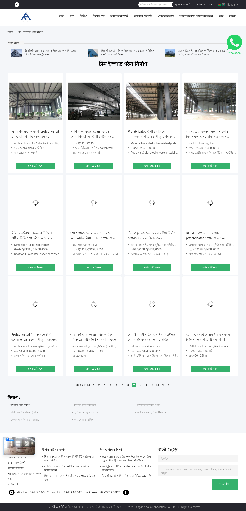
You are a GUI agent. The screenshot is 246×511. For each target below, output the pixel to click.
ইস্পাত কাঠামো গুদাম (148, 405)
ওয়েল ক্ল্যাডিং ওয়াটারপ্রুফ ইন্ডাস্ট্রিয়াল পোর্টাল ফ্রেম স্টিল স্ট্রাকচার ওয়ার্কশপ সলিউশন (126, 458)
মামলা (232, 16)
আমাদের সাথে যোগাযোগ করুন (196, 16)
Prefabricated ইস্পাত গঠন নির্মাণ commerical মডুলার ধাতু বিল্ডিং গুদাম (35, 337)
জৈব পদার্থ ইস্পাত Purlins (25, 419)
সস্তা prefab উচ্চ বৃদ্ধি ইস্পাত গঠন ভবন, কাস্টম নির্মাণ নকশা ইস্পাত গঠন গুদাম (93, 236)
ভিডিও (83, 16)
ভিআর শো (98, 16)
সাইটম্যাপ (13, 484)
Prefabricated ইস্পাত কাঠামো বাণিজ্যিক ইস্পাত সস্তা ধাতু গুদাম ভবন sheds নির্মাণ (151, 134)
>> (163, 384)
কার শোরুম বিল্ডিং (83, 419)
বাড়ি (61, 16)
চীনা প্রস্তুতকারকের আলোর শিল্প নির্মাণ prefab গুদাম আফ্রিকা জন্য (151, 235)
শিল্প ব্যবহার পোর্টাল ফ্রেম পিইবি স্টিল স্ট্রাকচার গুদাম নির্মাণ (69, 458)
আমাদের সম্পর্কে (119, 16)
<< (98, 384)
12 (151, 384)
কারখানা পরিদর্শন (143, 16)
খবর (221, 16)
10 (139, 384)
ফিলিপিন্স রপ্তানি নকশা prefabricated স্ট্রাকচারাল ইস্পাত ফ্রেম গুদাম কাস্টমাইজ (35, 134)
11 (145, 384)
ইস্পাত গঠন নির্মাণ (20, 405)
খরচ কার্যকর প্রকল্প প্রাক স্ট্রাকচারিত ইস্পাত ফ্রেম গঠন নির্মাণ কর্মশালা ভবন (93, 337)
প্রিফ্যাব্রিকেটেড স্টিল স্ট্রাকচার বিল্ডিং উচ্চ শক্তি (127, 475)
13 (157, 384)
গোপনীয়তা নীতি (57, 507)
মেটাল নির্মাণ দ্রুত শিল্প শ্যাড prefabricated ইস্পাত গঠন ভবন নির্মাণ (206, 236)
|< (93, 384)
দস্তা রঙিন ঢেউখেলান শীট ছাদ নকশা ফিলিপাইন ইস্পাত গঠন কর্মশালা (208, 337)
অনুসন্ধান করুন (181, 4)
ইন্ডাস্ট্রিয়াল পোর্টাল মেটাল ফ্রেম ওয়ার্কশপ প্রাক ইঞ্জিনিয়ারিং (126, 468)
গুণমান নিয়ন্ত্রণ (166, 16)
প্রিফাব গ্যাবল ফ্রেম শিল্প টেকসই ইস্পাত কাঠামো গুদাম (69, 477)
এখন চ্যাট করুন (205, 4)
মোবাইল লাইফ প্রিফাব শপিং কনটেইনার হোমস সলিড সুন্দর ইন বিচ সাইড (152, 337)
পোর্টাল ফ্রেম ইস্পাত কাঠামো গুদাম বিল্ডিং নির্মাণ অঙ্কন (66, 468)
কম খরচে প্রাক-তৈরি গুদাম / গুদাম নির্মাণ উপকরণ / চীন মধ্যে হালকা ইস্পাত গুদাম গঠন (207, 134)
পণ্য (72, 16)
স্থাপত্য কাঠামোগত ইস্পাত (25, 412)
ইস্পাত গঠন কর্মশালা (85, 405)
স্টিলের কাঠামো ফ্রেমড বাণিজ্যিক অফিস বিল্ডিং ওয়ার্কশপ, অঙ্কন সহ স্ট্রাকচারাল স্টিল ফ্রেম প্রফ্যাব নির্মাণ (33, 236)
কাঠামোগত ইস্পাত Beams (151, 412)
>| (169, 384)
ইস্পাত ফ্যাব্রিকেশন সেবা (87, 412)
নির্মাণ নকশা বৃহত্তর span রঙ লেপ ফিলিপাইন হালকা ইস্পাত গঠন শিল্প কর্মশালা (91, 134)
